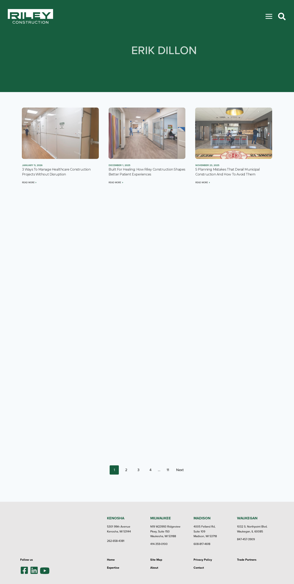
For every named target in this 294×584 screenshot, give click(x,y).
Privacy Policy (203, 558)
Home (111, 558)
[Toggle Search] (281, 16)
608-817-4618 (202, 542)
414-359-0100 (159, 542)
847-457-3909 (246, 538)
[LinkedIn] (34, 569)
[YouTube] (45, 568)
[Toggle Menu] (269, 16)
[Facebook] (24, 569)
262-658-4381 (116, 539)
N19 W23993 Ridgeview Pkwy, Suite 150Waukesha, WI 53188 (165, 530)
